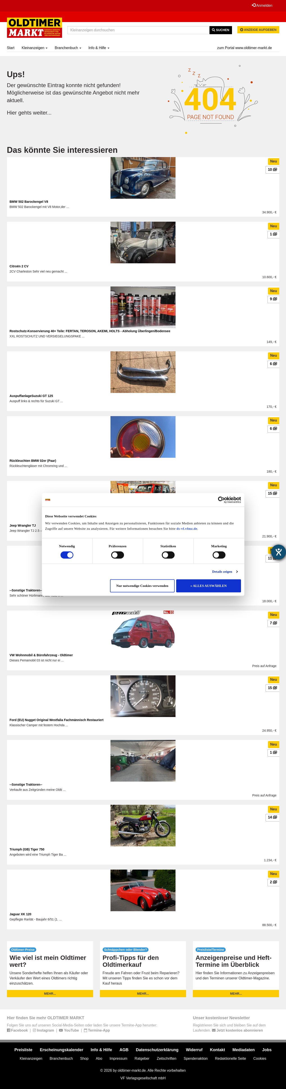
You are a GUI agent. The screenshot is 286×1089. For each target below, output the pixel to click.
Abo (99, 1058)
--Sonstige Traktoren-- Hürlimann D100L (39, 590)
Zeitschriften (166, 1058)
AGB (123, 1050)
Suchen (220, 30)
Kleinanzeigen (34, 48)
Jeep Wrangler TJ (23, 525)
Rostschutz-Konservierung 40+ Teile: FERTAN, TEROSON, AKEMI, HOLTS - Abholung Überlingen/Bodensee (90, 331)
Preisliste (23, 1050)
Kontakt (217, 1050)
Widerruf (194, 1050)
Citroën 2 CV (19, 266)
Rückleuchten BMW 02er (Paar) (33, 460)
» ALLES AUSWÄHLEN (209, 586)
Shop (84, 1058)
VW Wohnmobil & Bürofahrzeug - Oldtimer (41, 655)
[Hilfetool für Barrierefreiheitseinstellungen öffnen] (278, 552)
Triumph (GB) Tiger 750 (27, 849)
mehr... (50, 993)
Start (11, 48)
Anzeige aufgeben (258, 30)
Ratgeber (142, 1058)
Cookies (259, 1058)
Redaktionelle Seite (230, 1058)
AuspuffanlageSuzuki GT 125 (31, 396)
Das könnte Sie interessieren (62, 150)
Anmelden (262, 5)
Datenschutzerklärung (157, 1050)
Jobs (267, 1050)
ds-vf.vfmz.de (186, 528)
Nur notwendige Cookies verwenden (142, 586)
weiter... (42, 113)
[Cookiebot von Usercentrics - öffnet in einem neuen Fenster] (221, 499)
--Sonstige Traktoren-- (26, 784)
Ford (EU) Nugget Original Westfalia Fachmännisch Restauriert (57, 720)
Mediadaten (243, 1050)
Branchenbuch (68, 48)
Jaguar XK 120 (21, 914)
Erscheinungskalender (61, 1050)
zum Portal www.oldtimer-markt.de (244, 48)
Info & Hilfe (98, 48)
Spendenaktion (196, 1058)
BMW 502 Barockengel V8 (29, 201)
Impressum (118, 1058)
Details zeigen (222, 571)
